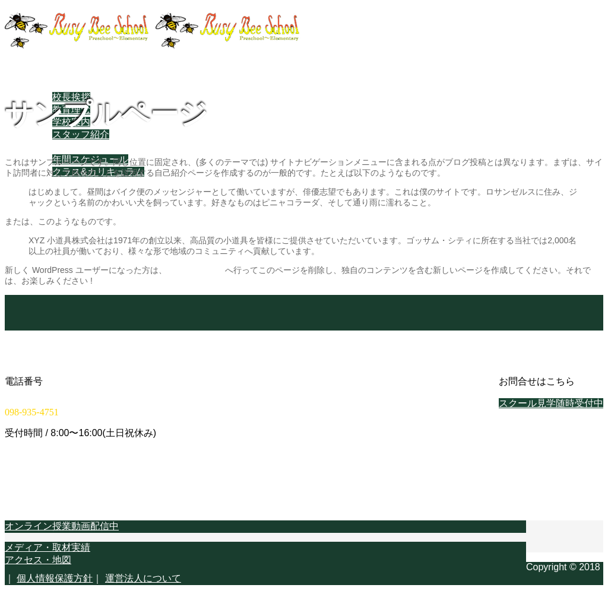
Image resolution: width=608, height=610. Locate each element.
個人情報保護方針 (55, 578)
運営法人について (143, 578)
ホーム (42, 72)
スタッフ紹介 (80, 134)
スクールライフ (61, 147)
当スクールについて (71, 85)
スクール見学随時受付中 (551, 403)
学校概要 (47, 209)
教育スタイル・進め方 (76, 184)
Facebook (49, 233)
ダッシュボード (196, 270)
